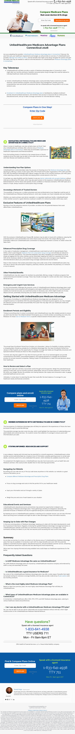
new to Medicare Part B (23, 316)
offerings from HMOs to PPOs (18, 57)
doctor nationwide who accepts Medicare (53, 178)
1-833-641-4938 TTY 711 (46, 400)
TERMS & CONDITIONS (33, 710)
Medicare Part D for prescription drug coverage (36, 253)
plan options (63, 576)
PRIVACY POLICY (43, 710)
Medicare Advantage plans (59, 170)
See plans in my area (62, 20)
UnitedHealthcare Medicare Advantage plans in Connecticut (41, 54)
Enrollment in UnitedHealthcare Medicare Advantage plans (25, 93)
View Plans (37, 118)
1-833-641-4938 (62, 1)
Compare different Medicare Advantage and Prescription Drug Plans (27, 476)
